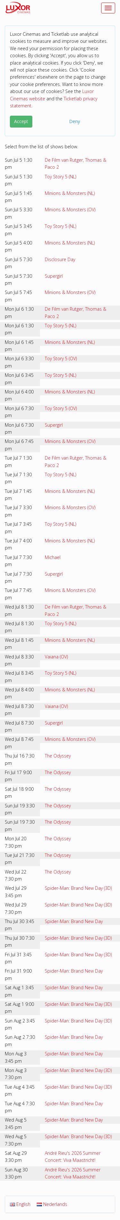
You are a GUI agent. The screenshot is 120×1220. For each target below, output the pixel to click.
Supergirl (54, 276)
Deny (74, 121)
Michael (52, 557)
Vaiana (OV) (56, 657)
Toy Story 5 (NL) (60, 177)
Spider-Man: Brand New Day (74, 921)
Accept (21, 121)
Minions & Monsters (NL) (70, 193)
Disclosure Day (60, 259)
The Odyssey (58, 756)
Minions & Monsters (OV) (70, 209)
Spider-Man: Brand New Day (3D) (78, 888)
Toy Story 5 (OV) (61, 358)
